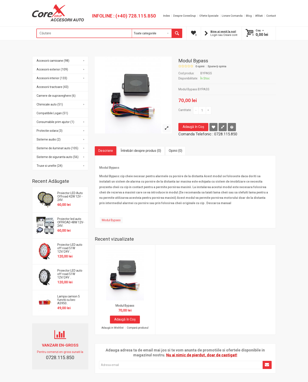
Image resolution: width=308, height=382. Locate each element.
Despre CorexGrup (184, 15)
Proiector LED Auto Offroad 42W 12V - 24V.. (70, 196)
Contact (271, 15)
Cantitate (184, 110)
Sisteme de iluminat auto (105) (61, 148)
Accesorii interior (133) (61, 78)
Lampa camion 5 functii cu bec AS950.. (68, 300)
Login (214, 35)
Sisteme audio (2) (61, 139)
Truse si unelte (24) (61, 165)
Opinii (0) (175, 151)
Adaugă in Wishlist (112, 328)
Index (166, 15)
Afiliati (259, 15)
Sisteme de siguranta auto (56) (61, 157)
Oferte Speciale (208, 15)
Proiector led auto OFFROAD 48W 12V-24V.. (70, 222)
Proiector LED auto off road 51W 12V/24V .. (69, 248)
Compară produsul (137, 328)
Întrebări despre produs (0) (141, 151)
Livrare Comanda (232, 15)
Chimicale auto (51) (61, 104)
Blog (249, 15)
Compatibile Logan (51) (52, 113)
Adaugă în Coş (193, 127)
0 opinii (199, 66)
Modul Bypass (111, 220)
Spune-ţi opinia (217, 66)
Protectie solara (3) (61, 130)
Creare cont (230, 35)
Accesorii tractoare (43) (52, 87)
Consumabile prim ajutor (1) (61, 122)
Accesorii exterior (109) (61, 69)
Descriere (105, 151)
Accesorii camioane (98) (61, 60)
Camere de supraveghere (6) (56, 95)
